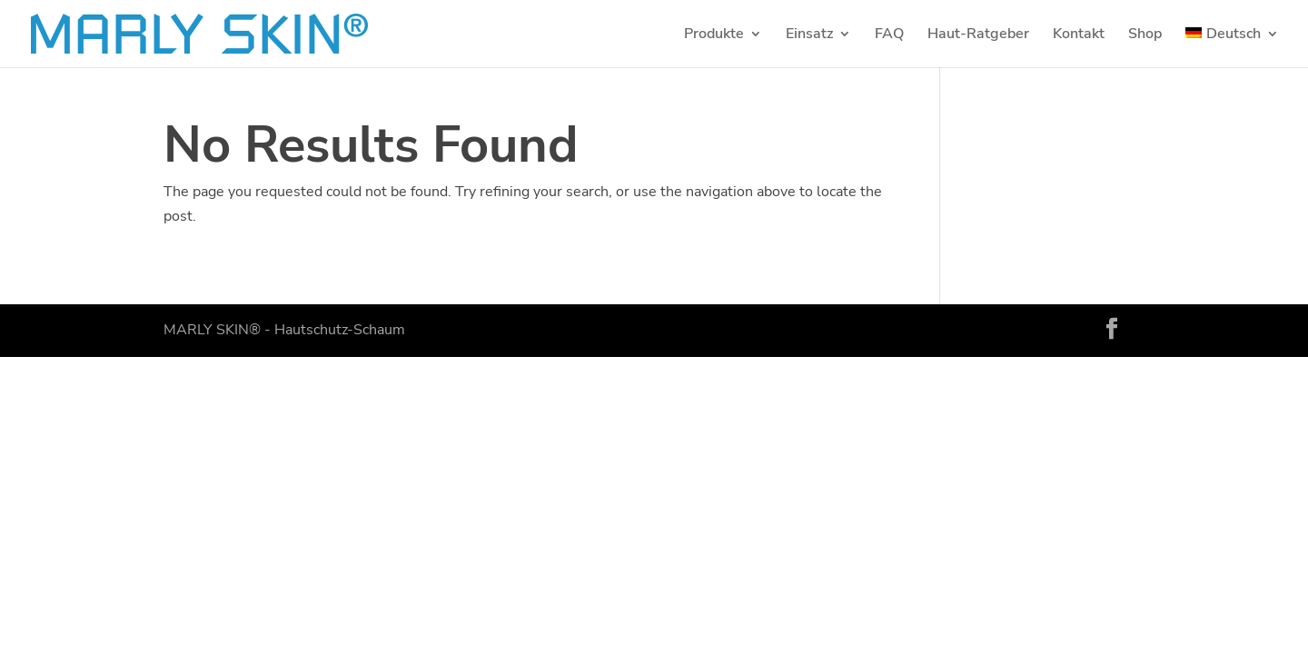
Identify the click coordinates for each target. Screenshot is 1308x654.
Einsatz (809, 35)
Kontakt (1079, 35)
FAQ (889, 35)
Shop (1145, 35)
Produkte (714, 35)
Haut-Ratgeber (978, 35)
